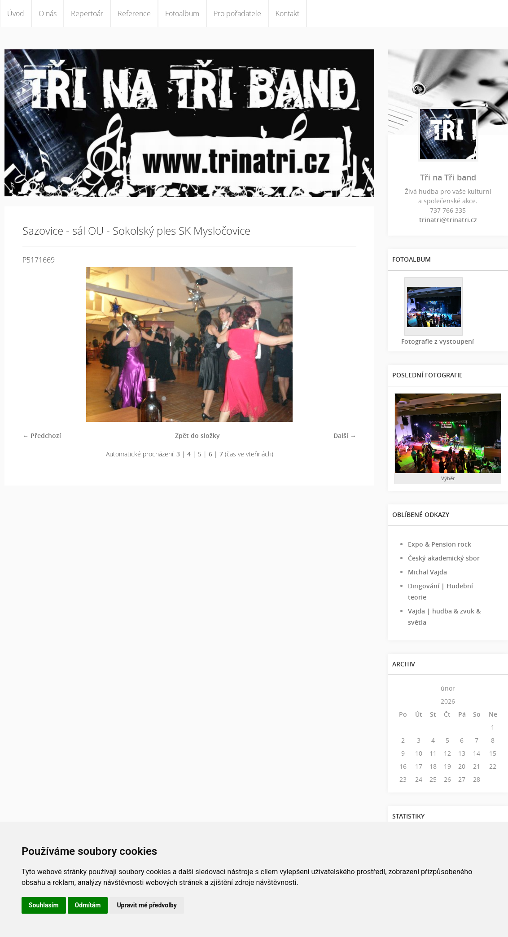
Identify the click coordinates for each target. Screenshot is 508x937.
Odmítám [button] (88, 905)
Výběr (448, 478)
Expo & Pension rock (439, 544)
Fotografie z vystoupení (437, 341)
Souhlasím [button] (44, 905)
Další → (344, 435)
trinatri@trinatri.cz (448, 219)
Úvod (15, 13)
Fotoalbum (182, 13)
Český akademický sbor (444, 558)
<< (403, 688)
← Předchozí (41, 435)
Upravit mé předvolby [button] (146, 905)
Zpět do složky (197, 435)
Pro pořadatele (237, 13)
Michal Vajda (427, 572)
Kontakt (287, 13)
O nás (48, 13)
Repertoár (87, 13)
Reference (134, 13)
